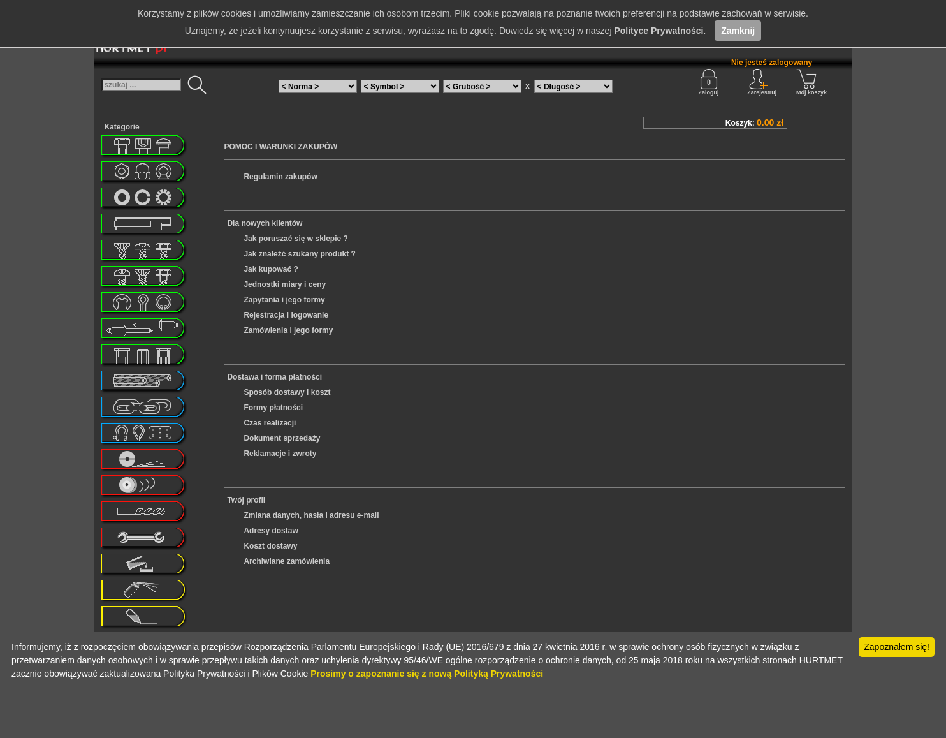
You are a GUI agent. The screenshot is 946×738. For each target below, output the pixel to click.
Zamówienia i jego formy (288, 330)
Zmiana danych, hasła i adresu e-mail (311, 515)
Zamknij (738, 31)
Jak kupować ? (271, 269)
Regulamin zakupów (280, 176)
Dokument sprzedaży (282, 438)
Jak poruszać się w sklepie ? (295, 238)
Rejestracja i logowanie (286, 315)
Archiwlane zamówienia (287, 561)
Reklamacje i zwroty (280, 453)
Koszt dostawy (270, 546)
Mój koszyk (811, 82)
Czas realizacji (270, 422)
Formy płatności (273, 407)
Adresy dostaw (271, 530)
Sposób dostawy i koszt (287, 392)
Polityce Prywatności (658, 31)
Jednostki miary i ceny (285, 284)
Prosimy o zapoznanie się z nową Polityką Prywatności (426, 673)
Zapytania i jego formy (284, 299)
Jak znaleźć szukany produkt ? (299, 253)
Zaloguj (709, 82)
